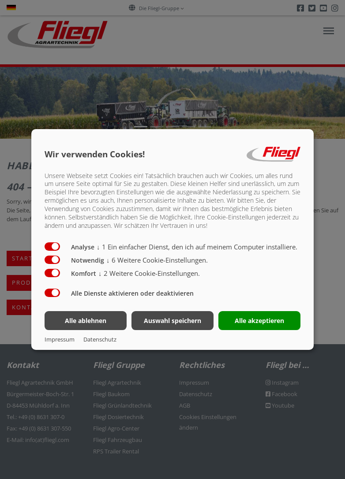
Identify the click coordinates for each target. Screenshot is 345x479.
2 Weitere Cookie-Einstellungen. (149, 273)
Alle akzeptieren (259, 320)
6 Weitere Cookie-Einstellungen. (157, 260)
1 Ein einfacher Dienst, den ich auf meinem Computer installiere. (197, 246)
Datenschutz (99, 339)
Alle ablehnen (85, 320)
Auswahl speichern (172, 320)
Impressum (60, 339)
